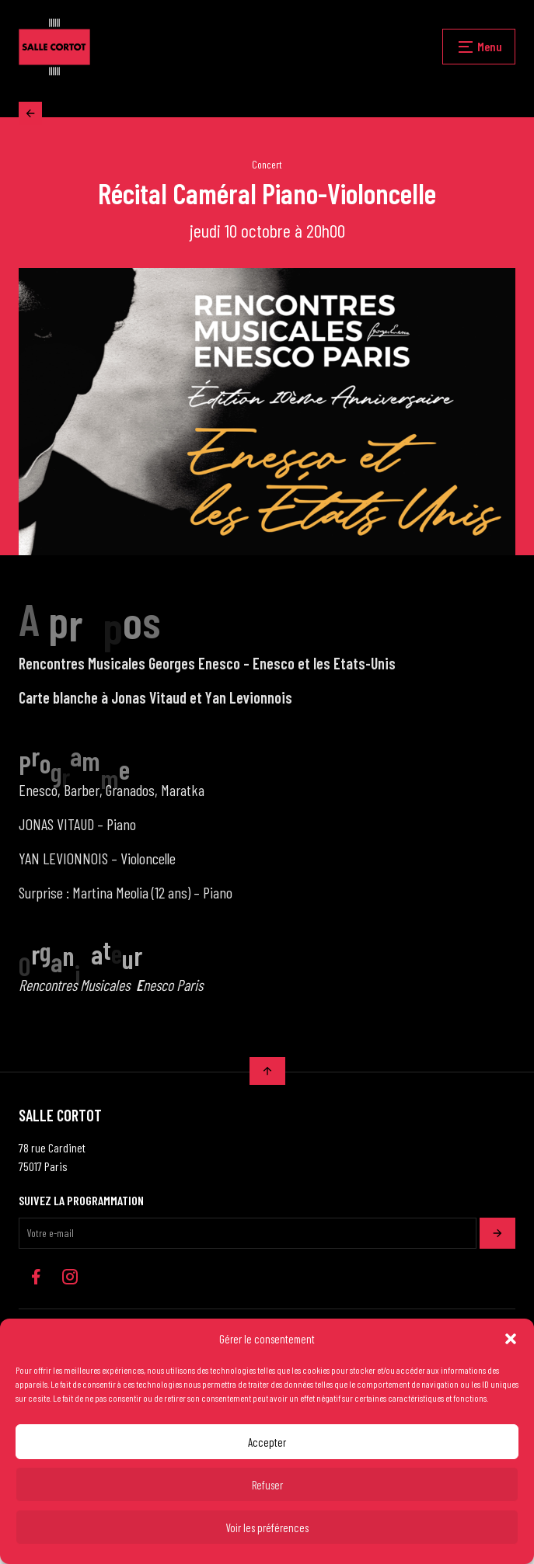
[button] (510, 1339)
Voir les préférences (267, 1527)
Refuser (267, 1485)
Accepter (267, 1442)
